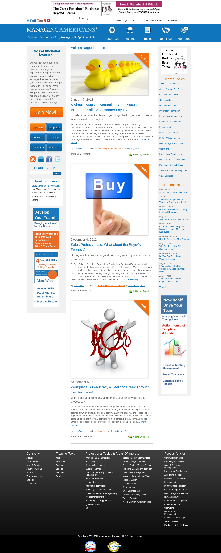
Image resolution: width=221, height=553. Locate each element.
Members (184, 38)
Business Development (96, 465)
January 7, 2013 (132, 149)
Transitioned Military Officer (134, 495)
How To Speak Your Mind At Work (174, 239)
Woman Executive (130, 498)
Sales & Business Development (111, 285)
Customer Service (167, 100)
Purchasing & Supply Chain (171, 165)
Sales (88, 508)
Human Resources (167, 105)
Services (60, 476)
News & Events (33, 465)
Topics (147, 38)
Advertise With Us (34, 469)
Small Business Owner (132, 491)
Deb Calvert (79, 285)
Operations (102, 431)
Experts (59, 469)
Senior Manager (130, 487)
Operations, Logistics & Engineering (101, 493)
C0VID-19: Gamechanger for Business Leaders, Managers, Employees (172, 229)
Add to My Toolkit (141, 154)
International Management (170, 116)
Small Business (166, 176)
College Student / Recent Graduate (138, 465)
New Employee (129, 483)
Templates (60, 461)
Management (165, 127)
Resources (111, 38)
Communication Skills (168, 94)
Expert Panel (32, 461)
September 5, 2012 (118, 431)
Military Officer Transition (170, 138)
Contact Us (172, 20)
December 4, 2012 (136, 285)
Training (130, 38)
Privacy (30, 472)
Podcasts (60, 465)
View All (162, 287)
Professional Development (170, 154)
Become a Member (154, 20)
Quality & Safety (93, 504)
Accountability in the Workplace (173, 192)
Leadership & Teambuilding (109, 149)
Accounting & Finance (169, 84)
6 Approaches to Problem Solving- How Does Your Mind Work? (172, 269)
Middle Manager (130, 480)
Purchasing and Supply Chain (99, 500)
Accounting (90, 461)
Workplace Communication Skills (137, 502)
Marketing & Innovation (169, 132)
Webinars (60, 472)
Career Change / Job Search (135, 461)
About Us (136, 20)
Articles (59, 458)
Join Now (165, 38)
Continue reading (130, 279)
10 (81, 436)
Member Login (121, 20)
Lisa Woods (79, 149)
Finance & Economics (95, 478)
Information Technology (169, 111)
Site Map (30, 480)
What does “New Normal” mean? (173, 219)
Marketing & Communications (98, 489)
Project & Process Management (173, 160)
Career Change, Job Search (171, 89)
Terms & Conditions (35, 476)
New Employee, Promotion (171, 143)
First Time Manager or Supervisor (137, 469)
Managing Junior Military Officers (137, 476)
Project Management (95, 497)
